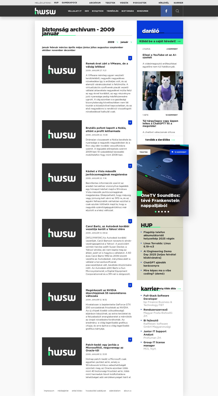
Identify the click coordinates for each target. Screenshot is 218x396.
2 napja (146, 49)
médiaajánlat (63, 391)
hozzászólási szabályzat (96, 391)
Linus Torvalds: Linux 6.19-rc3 (157, 245)
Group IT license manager (154, 344)
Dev (87, 11)
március (63, 47)
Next (185, 176)
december (69, 50)
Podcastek (139, 3)
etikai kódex (77, 391)
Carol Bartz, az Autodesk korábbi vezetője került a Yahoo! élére (107, 228)
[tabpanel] (163, 180)
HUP (56, 3)
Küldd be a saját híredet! (160, 41)
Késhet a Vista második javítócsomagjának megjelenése (106, 173)
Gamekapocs (69, 3)
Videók (124, 3)
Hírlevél (164, 3)
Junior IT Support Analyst (155, 333)
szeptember (116, 47)
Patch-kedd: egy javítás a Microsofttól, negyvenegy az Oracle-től (104, 347)
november (57, 50)
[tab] (155, 212)
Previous (141, 176)
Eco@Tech (97, 11)
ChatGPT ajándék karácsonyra (155, 264)
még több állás (167, 289)
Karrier (178, 3)
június (86, 47)
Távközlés (112, 11)
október (46, 50)
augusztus (103, 47)
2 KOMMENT (172, 49)
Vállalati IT (75, 11)
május (79, 47)
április (71, 47)
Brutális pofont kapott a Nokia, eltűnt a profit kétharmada (106, 129)
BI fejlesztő (151, 320)
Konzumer (142, 11)
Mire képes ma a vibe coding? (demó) (157, 272)
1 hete (145, 115)
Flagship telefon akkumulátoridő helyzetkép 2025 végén (159, 235)
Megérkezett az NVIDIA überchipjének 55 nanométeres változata (106, 293)
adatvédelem (114, 391)
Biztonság (128, 11)
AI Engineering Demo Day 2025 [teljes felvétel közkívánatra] (160, 254)
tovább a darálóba (157, 140)
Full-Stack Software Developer (156, 297)
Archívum (95, 3)
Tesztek (110, 3)
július (94, 47)
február (54, 47)
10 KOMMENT (172, 115)
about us (127, 391)
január (45, 47)
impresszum (49, 391)
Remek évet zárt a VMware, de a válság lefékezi (107, 65)
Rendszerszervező (156, 309)
